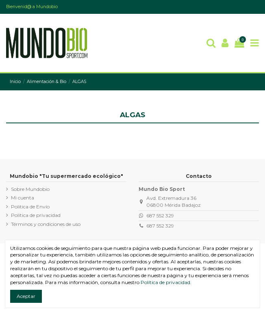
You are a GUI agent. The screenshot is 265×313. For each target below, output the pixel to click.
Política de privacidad (165, 282)
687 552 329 (160, 215)
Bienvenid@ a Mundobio (32, 6)
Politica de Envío (30, 207)
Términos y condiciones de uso (45, 224)
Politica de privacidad (36, 215)
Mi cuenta (22, 198)
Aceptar (26, 296)
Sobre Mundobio (30, 189)
